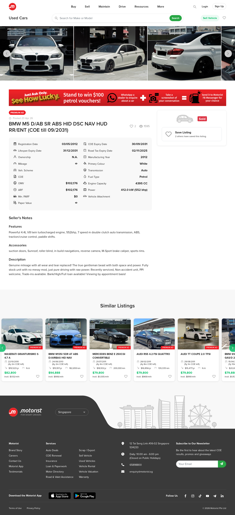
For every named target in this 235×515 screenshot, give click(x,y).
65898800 (136, 464)
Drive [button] (122, 6)
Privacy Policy (33, 508)
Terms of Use (15, 508)
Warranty (84, 477)
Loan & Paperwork (56, 466)
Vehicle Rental (87, 466)
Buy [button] (73, 6)
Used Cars (18, 18)
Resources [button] (142, 6)
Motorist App (16, 466)
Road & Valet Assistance (59, 477)
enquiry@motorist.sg (141, 471)
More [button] (160, 6)
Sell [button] (87, 6)
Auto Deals (52, 450)
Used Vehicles (87, 461)
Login (205, 6)
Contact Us (15, 461)
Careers (13, 455)
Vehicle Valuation (88, 471)
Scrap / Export (87, 450)
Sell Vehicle (210, 18)
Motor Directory (55, 471)
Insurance (51, 461)
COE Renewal (54, 455)
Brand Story (15, 450)
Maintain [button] (104, 6)
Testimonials (16, 471)
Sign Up (219, 6)
